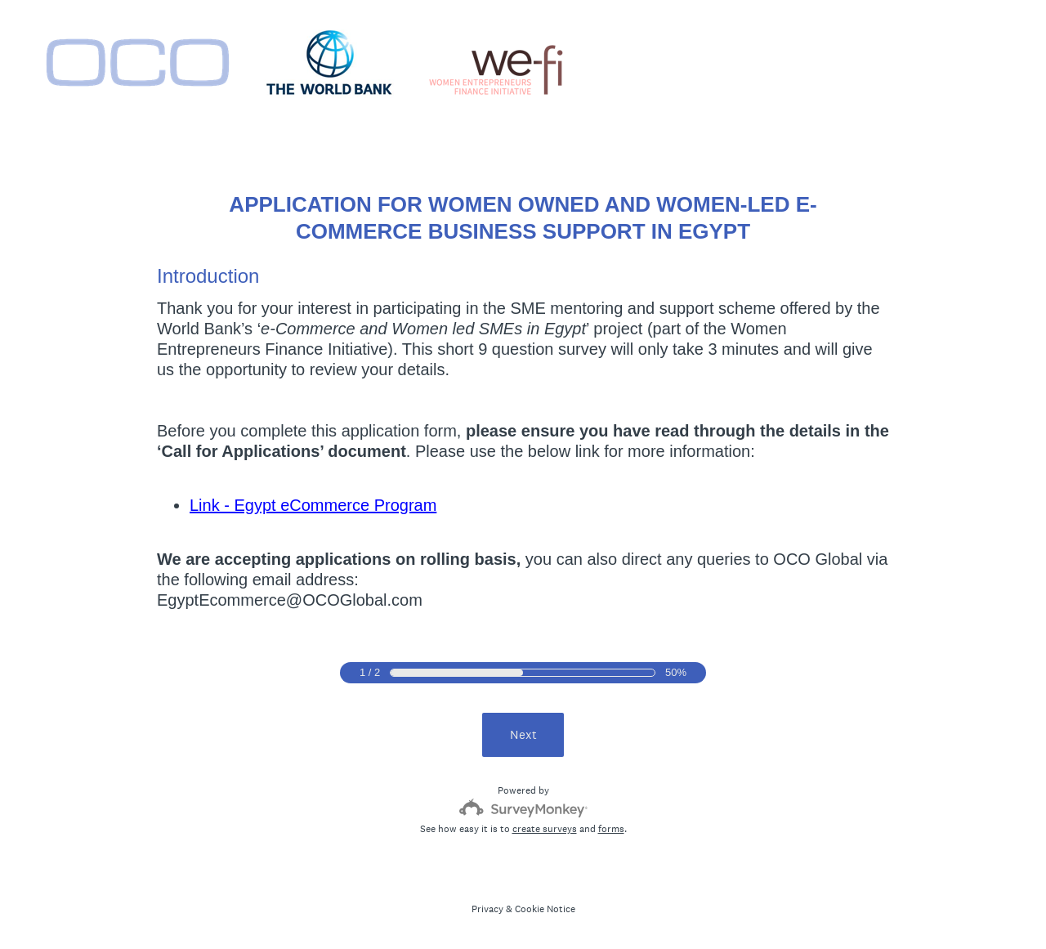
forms (611, 828)
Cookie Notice (545, 908)
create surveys (544, 828)
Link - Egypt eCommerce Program (313, 505)
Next (523, 734)
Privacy (487, 908)
